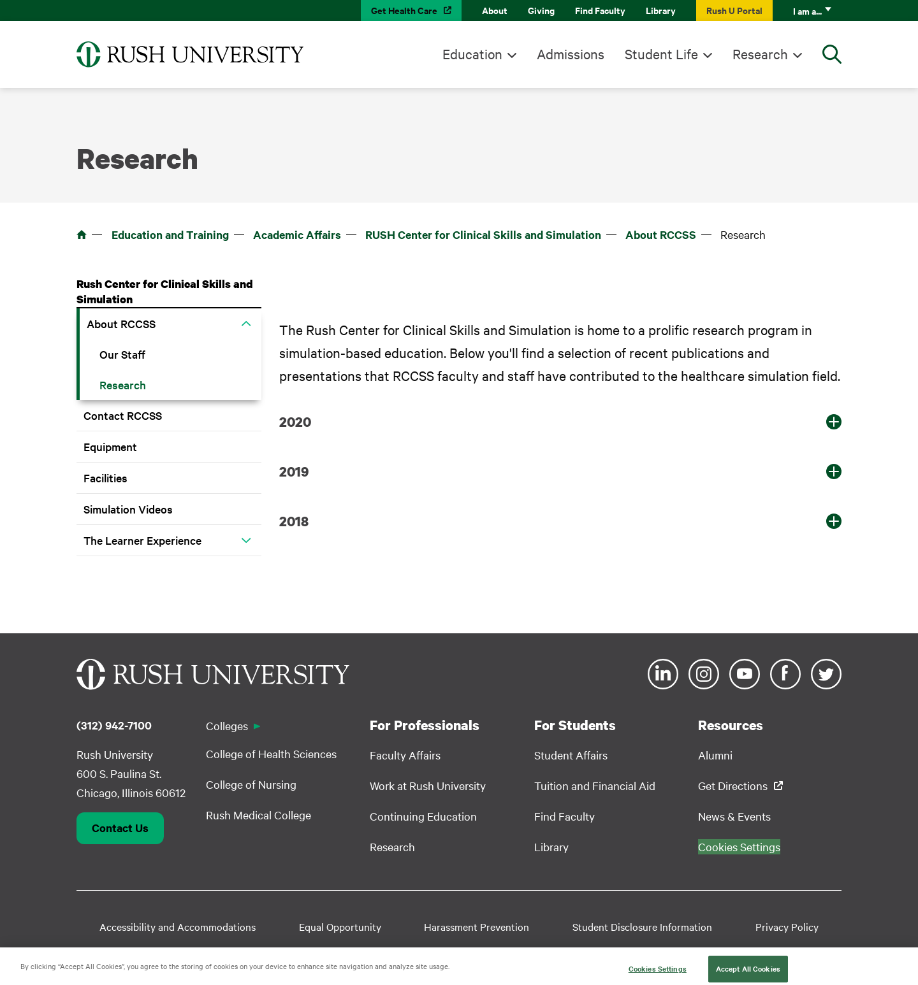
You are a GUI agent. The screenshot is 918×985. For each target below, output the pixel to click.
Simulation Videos (128, 508)
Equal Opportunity (340, 926)
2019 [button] (294, 471)
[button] (246, 323)
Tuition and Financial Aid (594, 785)
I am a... (807, 10)
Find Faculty (600, 10)
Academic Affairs (297, 234)
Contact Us (120, 827)
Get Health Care (404, 10)
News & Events (734, 816)
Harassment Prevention (476, 926)
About (494, 10)
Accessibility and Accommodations (177, 926)
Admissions (570, 53)
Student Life (661, 53)
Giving (541, 10)
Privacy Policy (787, 926)
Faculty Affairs (405, 754)
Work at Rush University (428, 785)
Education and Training (170, 234)
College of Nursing (251, 784)
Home (81, 234)
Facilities (105, 477)
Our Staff (122, 354)
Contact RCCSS (123, 415)
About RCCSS (660, 234)
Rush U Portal (734, 10)
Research (760, 53)
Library (661, 10)
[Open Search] (831, 54)
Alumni (715, 754)
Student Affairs (571, 754)
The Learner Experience (142, 540)
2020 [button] (295, 422)
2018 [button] (294, 521)
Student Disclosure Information (642, 926)
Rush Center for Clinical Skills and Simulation (164, 291)
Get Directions (733, 785)
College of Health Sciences (271, 753)
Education (472, 53)
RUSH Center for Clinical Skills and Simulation (483, 234)
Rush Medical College (258, 814)
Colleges (227, 725)
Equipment (110, 446)
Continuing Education (423, 816)
